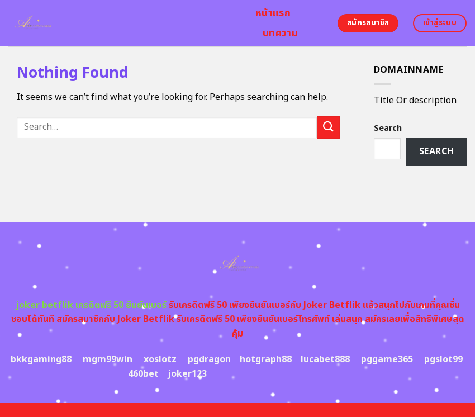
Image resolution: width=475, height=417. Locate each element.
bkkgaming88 (41, 359)
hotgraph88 (266, 359)
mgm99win (107, 359)
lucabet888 (325, 359)
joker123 (187, 374)
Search (388, 128)
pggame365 (387, 359)
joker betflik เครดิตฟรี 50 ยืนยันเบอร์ (91, 305)
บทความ (280, 33)
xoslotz (160, 359)
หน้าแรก (273, 13)
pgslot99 (443, 359)
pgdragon (209, 359)
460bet (143, 374)
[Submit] (328, 127)
